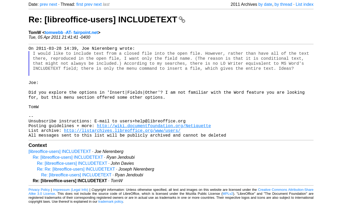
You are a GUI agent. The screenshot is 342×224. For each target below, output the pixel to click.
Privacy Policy (39, 208)
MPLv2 (227, 212)
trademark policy (110, 220)
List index (305, 4)
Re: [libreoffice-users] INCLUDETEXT (106, 19)
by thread (283, 4)
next (53, 4)
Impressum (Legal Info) (70, 208)
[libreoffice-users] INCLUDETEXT (59, 170)
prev (44, 4)
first (79, 4)
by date (265, 4)
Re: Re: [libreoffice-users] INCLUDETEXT (76, 187)
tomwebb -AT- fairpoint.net (71, 32)
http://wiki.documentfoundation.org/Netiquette (154, 142)
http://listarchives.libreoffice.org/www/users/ (122, 148)
